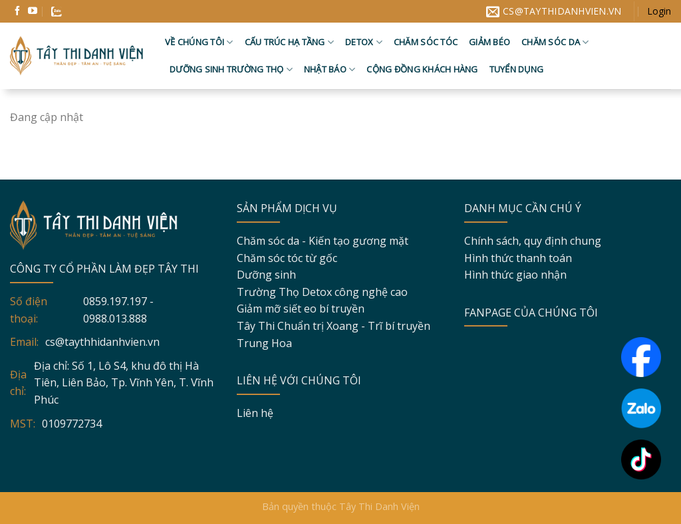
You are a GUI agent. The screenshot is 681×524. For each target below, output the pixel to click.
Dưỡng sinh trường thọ (231, 69)
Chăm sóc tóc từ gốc (287, 258)
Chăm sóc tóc (426, 42)
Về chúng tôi (199, 42)
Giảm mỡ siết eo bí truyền (300, 308)
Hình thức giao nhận (515, 274)
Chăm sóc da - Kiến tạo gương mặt (322, 240)
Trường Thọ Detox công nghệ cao (322, 292)
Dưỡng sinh (266, 274)
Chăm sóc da (555, 42)
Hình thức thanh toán (518, 258)
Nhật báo (330, 69)
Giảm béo (489, 42)
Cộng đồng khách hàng (421, 69)
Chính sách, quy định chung (532, 240)
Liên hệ (255, 413)
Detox (363, 42)
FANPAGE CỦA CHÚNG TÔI (531, 312)
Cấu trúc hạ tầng (290, 42)
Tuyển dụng (516, 69)
